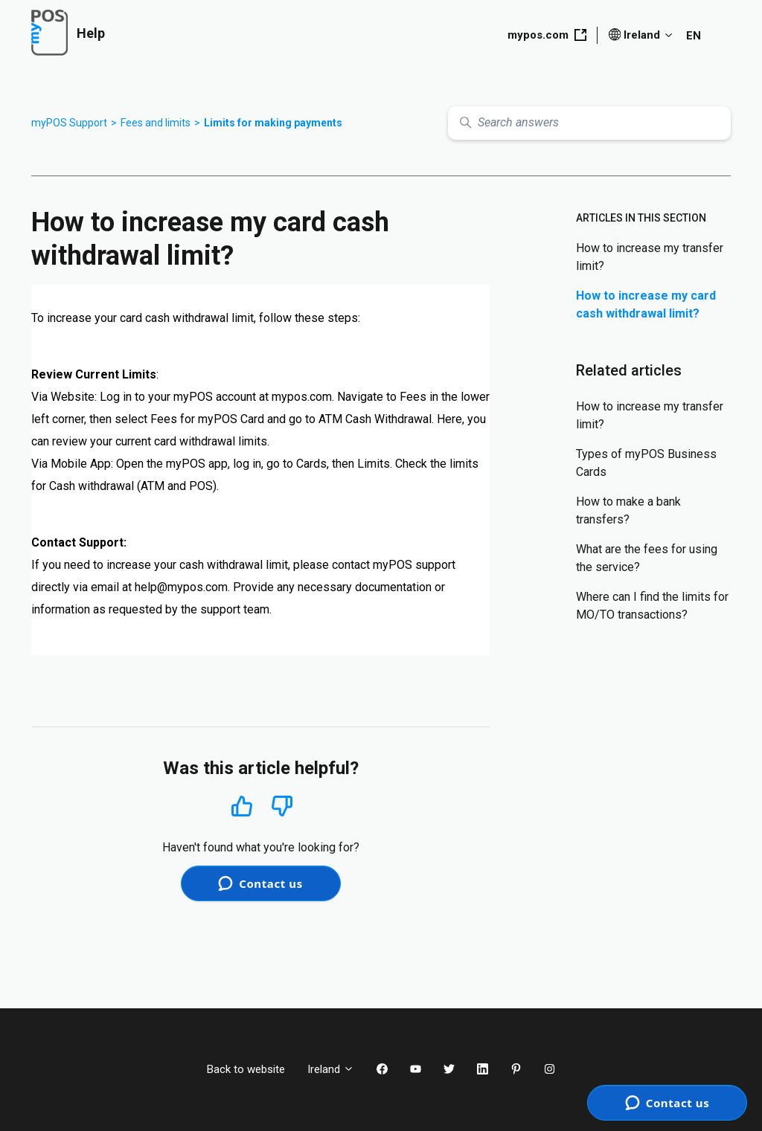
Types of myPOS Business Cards (646, 463)
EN (693, 35)
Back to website (246, 1069)
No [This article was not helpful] (282, 806)
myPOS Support (69, 123)
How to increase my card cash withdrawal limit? (646, 304)
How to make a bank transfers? (628, 510)
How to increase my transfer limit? (649, 257)
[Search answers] (589, 123)
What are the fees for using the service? (646, 558)
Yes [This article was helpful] (242, 806)
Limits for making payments (273, 123)
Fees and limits (155, 123)
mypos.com (547, 35)
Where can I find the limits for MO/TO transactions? (652, 606)
